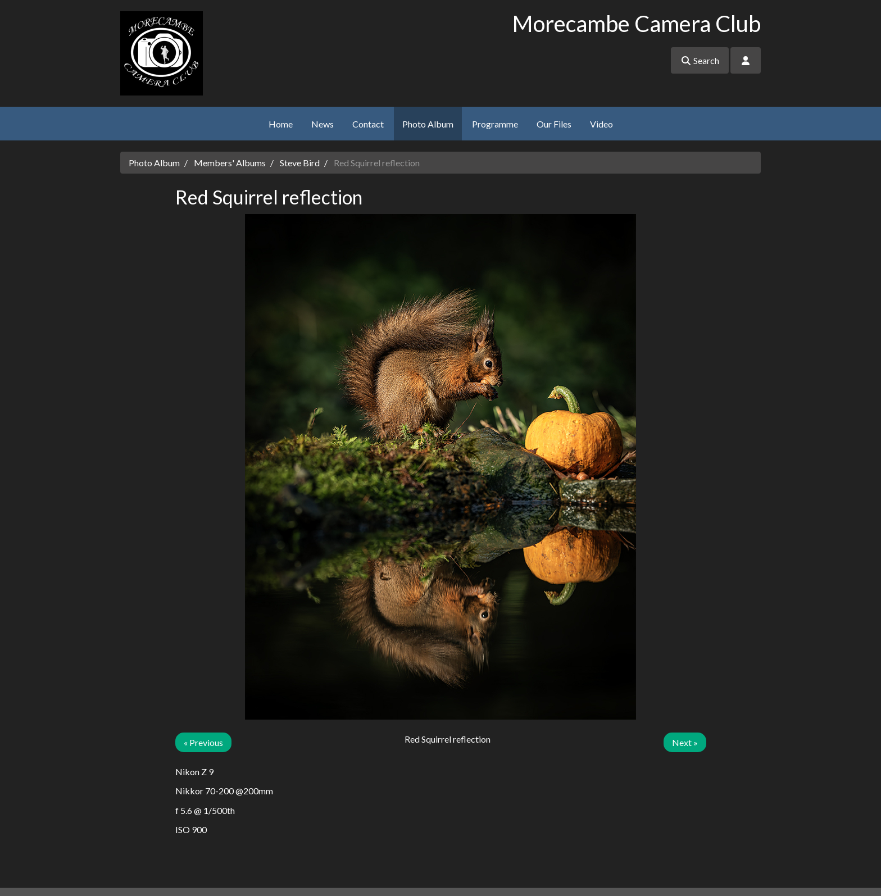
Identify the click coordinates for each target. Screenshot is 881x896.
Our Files (554, 124)
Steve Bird (300, 162)
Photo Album (427, 124)
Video (601, 124)
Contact (368, 124)
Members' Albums (230, 162)
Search (699, 60)
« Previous (203, 742)
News (322, 124)
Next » (685, 742)
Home (281, 124)
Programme (495, 124)
